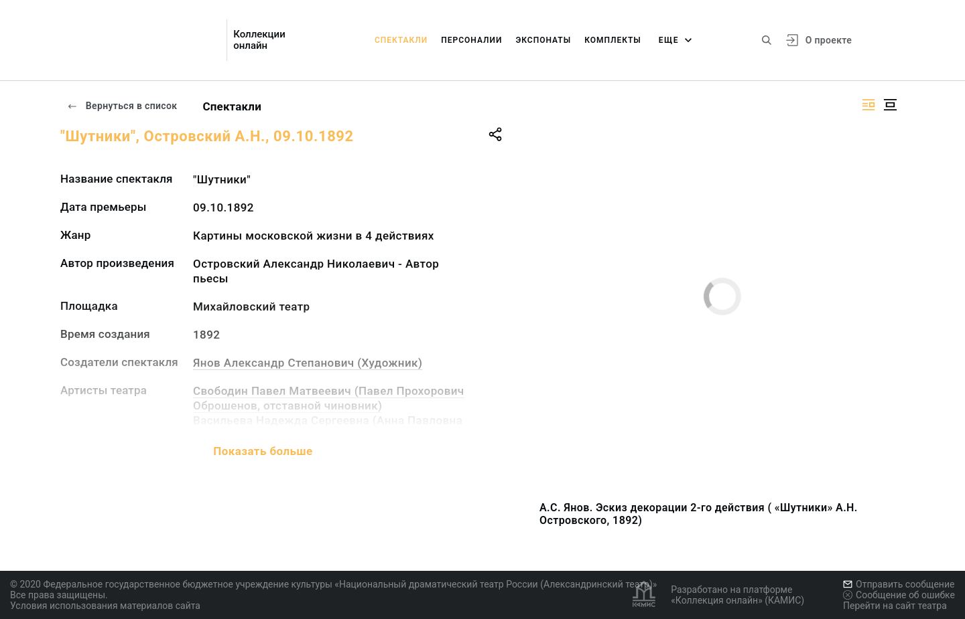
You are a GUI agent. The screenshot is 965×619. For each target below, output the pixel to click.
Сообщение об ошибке (899, 595)
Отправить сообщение (898, 584)
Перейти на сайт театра (895, 605)
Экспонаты (543, 40)
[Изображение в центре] (890, 104)
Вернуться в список (122, 105)
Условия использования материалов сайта (105, 605)
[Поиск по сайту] (766, 40)
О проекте (829, 40)
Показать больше (262, 451)
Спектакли (401, 40)
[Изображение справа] (868, 104)
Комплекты (612, 40)
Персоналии (471, 40)
